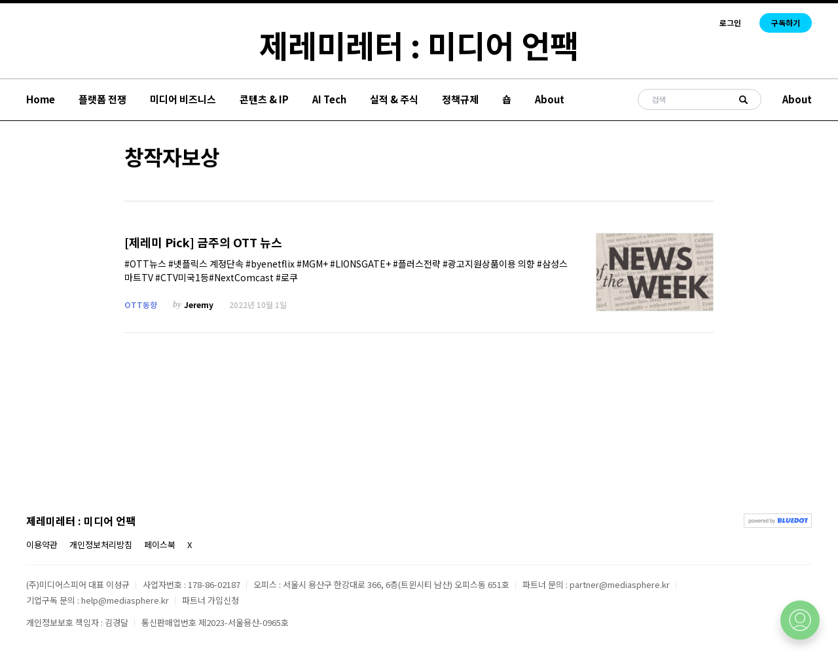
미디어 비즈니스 (183, 99)
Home (40, 99)
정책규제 (460, 99)
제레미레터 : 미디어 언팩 (419, 44)
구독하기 (785, 22)
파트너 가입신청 (210, 600)
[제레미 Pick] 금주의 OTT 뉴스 (203, 242)
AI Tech (329, 99)
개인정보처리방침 (100, 544)
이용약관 (42, 544)
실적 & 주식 (394, 99)
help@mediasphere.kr (125, 600)
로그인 (730, 23)
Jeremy (198, 304)
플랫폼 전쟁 (102, 99)
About (549, 99)
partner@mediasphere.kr (620, 584)
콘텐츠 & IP (264, 99)
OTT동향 (140, 304)
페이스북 (159, 544)
